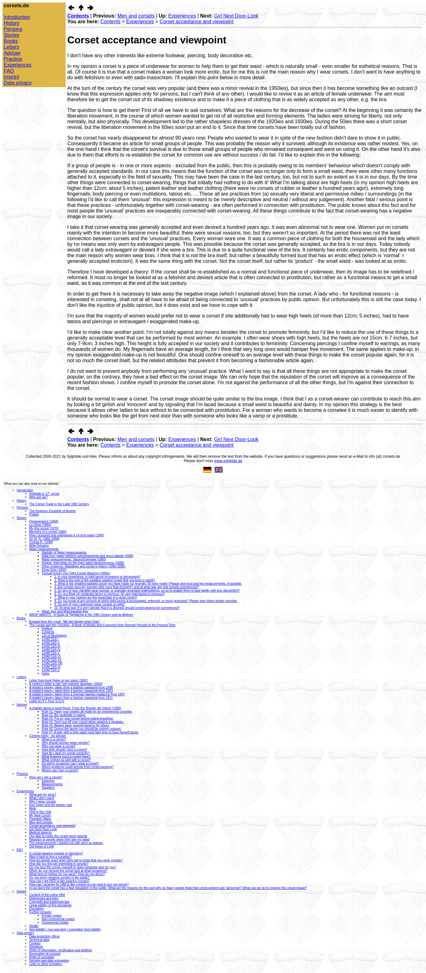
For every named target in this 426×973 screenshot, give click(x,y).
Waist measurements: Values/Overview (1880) (74, 559)
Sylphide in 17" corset (44, 493)
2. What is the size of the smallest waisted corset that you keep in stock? (104, 580)
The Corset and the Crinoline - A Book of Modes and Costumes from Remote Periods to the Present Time (102, 625)
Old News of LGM (41, 846)
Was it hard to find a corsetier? (50, 857)
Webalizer (36, 946)
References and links (43, 898)
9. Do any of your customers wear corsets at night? (89, 604)
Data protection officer (44, 936)
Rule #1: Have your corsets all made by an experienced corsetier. (87, 711)
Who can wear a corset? (59, 746)
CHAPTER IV (51, 649)
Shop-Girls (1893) (54, 570)
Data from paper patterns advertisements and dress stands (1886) (87, 556)
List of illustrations (54, 635)
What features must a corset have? (66, 756)
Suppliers (48, 787)
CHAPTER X (51, 670)
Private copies (52, 915)
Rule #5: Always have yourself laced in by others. (76, 725)
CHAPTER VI (51, 656)
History (11, 23)
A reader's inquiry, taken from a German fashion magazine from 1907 (77, 694)
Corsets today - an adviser (47, 736)
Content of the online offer (47, 895)
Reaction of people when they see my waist (59, 839)
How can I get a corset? (45, 777)
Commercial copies (55, 922)
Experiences (17, 65)
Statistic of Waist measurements (64, 552)
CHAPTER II (50, 642)
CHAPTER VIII (52, 663)
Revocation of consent (44, 953)
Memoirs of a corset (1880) (48, 531)
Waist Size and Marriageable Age (65, 611)
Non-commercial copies (58, 919)
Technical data (39, 940)
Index (45, 673)
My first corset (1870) (44, 528)
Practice (13, 59)
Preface (47, 628)
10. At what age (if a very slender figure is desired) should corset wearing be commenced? (117, 608)
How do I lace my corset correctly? (66, 753)
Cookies (34, 943)
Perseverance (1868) (43, 521)
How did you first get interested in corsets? (58, 863)
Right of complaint (41, 957)
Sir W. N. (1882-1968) (44, 538)
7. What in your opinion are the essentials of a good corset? (95, 597)
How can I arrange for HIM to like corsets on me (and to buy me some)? (79, 884)
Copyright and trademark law (49, 902)
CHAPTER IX (51, 666)
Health (33, 926)
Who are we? (38, 497)
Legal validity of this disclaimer (50, 905)
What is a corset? (54, 739)
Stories (11, 35)
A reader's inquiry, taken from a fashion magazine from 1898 (71, 687)
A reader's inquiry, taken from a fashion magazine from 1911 (71, 697)
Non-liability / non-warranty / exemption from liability (65, 929)
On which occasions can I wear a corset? (70, 763)
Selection (48, 780)
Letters (11, 47)
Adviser (12, 53)
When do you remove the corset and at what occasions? (68, 870)
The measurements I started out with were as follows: (66, 843)
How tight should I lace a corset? (64, 749)
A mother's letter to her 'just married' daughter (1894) (65, 684)
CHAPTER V (51, 653)
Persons (13, 29)
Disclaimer (36, 908)
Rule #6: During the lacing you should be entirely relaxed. (81, 729)
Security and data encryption (49, 960)
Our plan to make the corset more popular (58, 836)
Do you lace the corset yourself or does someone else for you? (72, 867)
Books (11, 41)
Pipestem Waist (40, 819)
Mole (32, 808)
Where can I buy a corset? (60, 770)
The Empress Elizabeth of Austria (52, 511)
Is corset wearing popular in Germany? (56, 853)
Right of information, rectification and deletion (60, 950)
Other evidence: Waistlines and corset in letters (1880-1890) (83, 566)
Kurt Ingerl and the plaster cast (50, 805)
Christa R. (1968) (41, 542)
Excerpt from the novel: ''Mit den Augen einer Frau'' (64, 621)
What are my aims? (42, 794)
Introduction (17, 17)
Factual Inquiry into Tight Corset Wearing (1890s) (76, 573)
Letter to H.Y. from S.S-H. (47, 701)
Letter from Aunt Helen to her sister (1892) (58, 680)
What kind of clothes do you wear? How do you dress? (67, 874)
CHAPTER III (51, 646)
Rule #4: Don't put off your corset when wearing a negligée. (83, 722)
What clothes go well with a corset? (66, 760)
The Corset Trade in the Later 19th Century (59, 504)
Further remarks (40, 912)
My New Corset (40, 815)
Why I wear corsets (42, 801)
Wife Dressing (39, 545)
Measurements (52, 784)
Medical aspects (40, 832)
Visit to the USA (40, 812)
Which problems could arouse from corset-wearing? (77, 767)
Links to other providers (45, 964)
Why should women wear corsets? (65, 742)
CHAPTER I (50, 639)
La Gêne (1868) (40, 525)
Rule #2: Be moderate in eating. (64, 715)
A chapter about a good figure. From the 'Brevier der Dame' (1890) (75, 708)
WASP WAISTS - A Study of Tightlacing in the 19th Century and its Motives (81, 614)
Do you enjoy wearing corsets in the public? (59, 877)
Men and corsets (135, 16)
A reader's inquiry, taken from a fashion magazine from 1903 (71, 691)
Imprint (11, 77)
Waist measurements (44, 549)
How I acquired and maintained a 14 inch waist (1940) (66, 535)
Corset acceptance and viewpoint (196, 21)
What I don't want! (41, 798)
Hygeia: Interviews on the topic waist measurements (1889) (83, 563)
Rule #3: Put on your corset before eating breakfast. (78, 718)
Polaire (34, 514)
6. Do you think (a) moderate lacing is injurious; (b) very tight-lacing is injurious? (109, 594)
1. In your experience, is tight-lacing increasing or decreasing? (97, 576)
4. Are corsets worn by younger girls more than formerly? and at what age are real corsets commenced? (126, 587)
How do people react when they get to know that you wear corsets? (75, 860)
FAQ (9, 71)
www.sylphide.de (228, 461)
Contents (78, 16)
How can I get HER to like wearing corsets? (59, 881)
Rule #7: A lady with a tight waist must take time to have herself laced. (90, 732)
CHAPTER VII (52, 659)
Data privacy (18, 83)
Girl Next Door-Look (236, 16)
